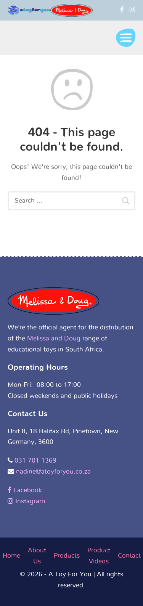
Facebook (25, 490)
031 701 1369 (35, 460)
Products (67, 555)
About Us (37, 556)
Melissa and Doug (53, 338)
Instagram (26, 501)
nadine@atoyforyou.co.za (53, 471)
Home (11, 555)
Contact (129, 555)
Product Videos (98, 556)
